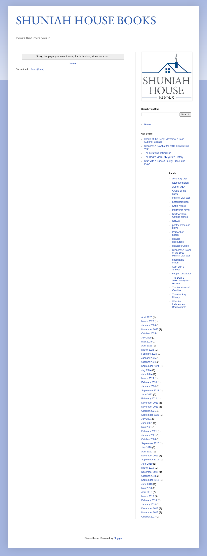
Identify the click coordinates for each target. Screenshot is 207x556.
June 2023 (146, 394)
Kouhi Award (179, 206)
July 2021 (146, 418)
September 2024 (150, 366)
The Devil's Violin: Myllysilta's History (163, 157)
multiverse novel (181, 210)
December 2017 (149, 508)
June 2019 (146, 463)
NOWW (176, 221)
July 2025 (146, 337)
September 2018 (150, 480)
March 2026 (147, 321)
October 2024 (148, 362)
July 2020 (146, 447)
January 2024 (148, 386)
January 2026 (148, 325)
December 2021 (149, 402)
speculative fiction (178, 261)
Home (72, 63)
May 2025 (146, 341)
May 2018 (146, 488)
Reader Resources (178, 240)
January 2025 (148, 358)
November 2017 (149, 512)
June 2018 (146, 484)
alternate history (180, 182)
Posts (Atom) (37, 69)
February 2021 (149, 431)
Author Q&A (178, 186)
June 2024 (146, 374)
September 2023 (150, 390)
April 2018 (146, 492)
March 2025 (147, 349)
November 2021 (149, 406)
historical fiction (180, 202)
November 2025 (149, 329)
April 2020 (146, 451)
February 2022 (149, 398)
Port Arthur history (178, 233)
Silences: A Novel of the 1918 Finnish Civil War (181, 253)
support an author (181, 273)
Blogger (118, 538)
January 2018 (148, 504)
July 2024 (146, 370)
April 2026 (146, 317)
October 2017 (148, 516)
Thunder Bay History (179, 296)
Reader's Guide (180, 245)
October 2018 (148, 476)
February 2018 (149, 500)
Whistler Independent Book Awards (179, 304)
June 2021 (146, 423)
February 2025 (149, 353)
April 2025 (146, 345)
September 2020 (150, 443)
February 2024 (149, 382)
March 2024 (147, 378)
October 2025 (148, 333)
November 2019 (149, 455)
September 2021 (150, 415)
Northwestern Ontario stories (180, 215)
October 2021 (148, 411)
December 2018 (149, 472)
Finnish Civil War (181, 197)
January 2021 (148, 435)
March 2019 (147, 467)
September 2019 (150, 459)
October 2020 (148, 439)
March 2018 (147, 496)
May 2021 (146, 427)
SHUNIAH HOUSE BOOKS (86, 20)
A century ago (179, 178)
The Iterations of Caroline (157, 153)
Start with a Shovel (178, 268)
